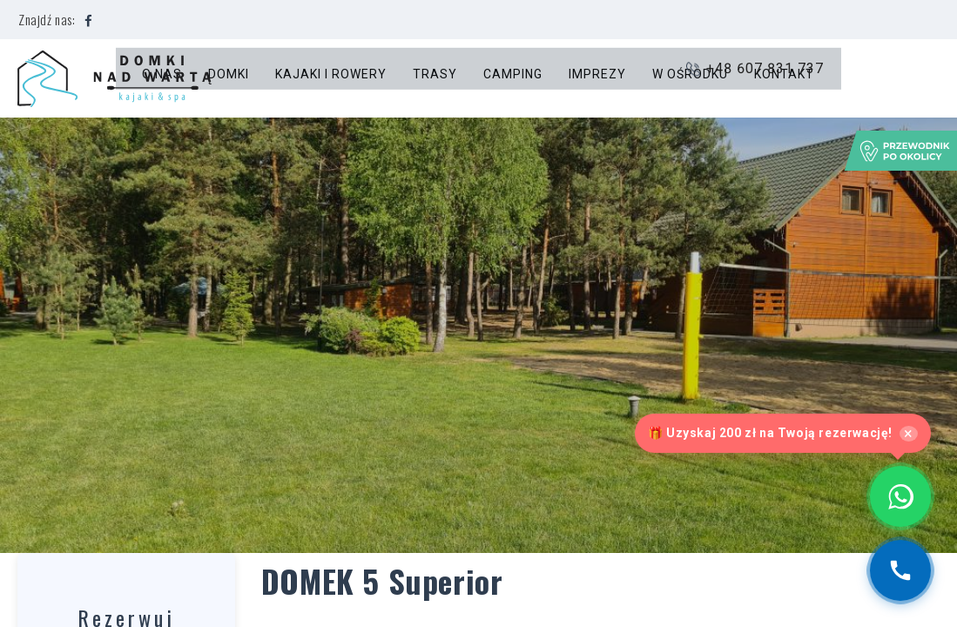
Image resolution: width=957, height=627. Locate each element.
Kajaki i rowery (332, 78)
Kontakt (785, 78)
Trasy (436, 78)
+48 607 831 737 (869, 79)
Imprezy (598, 78)
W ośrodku (691, 78)
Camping (513, 78)
